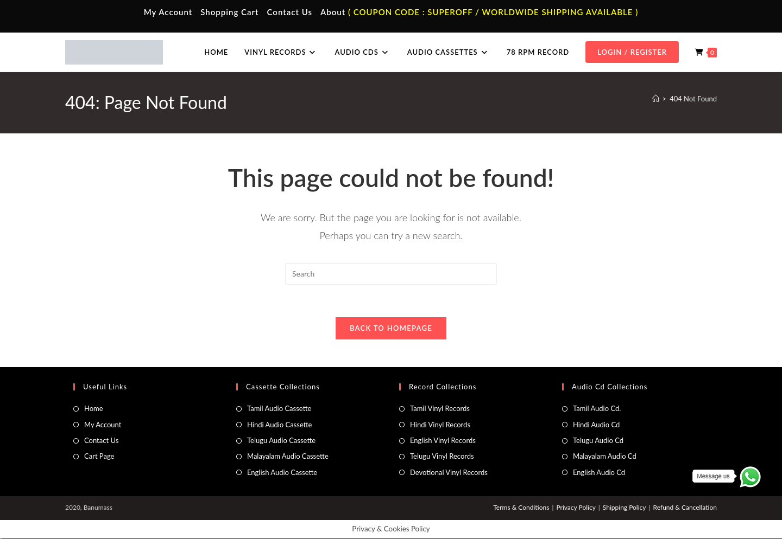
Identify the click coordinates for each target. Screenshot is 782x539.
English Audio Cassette (282, 473)
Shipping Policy (624, 508)
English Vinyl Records (443, 441)
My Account (168, 12)
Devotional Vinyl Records (449, 473)
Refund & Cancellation (685, 508)
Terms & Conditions (521, 508)
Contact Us (289, 12)
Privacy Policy (575, 508)
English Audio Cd (599, 473)
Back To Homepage (391, 328)
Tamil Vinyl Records (440, 409)
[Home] (655, 98)
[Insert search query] (391, 274)
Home (93, 409)
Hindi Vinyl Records (440, 424)
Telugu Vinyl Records (442, 456)
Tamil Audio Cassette (279, 409)
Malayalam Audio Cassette (288, 456)
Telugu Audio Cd (598, 441)
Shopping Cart (229, 12)
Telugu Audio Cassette (281, 441)
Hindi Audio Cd (596, 424)
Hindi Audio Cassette (279, 424)
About (332, 12)
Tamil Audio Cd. (597, 409)
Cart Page (99, 456)
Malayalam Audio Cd (604, 456)
